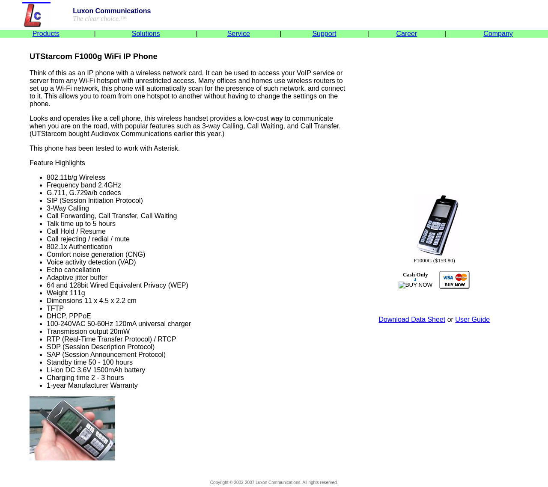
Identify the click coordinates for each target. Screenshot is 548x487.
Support (324, 33)
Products (46, 33)
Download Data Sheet (412, 319)
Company (497, 33)
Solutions (146, 33)
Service (238, 33)
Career (406, 33)
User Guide (472, 319)
